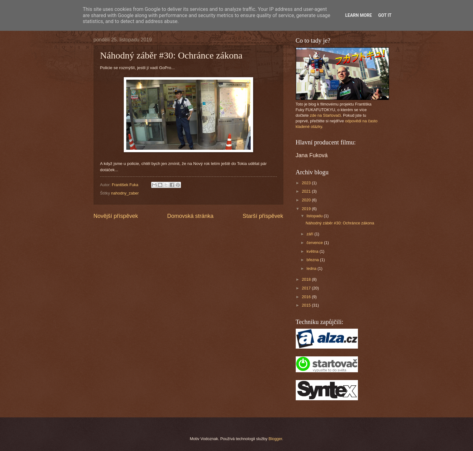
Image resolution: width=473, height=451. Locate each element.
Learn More (358, 15)
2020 (307, 200)
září (310, 234)
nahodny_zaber (125, 193)
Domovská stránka (190, 216)
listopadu (315, 216)
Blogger (275, 438)
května (313, 251)
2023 (307, 183)
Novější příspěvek (116, 216)
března (313, 259)
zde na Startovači (325, 115)
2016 (307, 296)
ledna (312, 268)
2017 (307, 288)
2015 (307, 305)
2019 (307, 208)
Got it (385, 15)
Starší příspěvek (263, 216)
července (315, 242)
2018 (307, 279)
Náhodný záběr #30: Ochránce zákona (340, 223)
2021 (307, 191)
